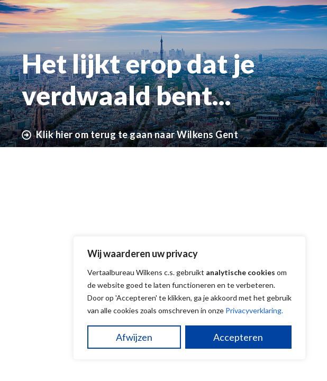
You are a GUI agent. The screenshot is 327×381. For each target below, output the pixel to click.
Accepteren (238, 337)
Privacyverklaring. (254, 310)
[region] (189, 298)
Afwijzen (134, 337)
